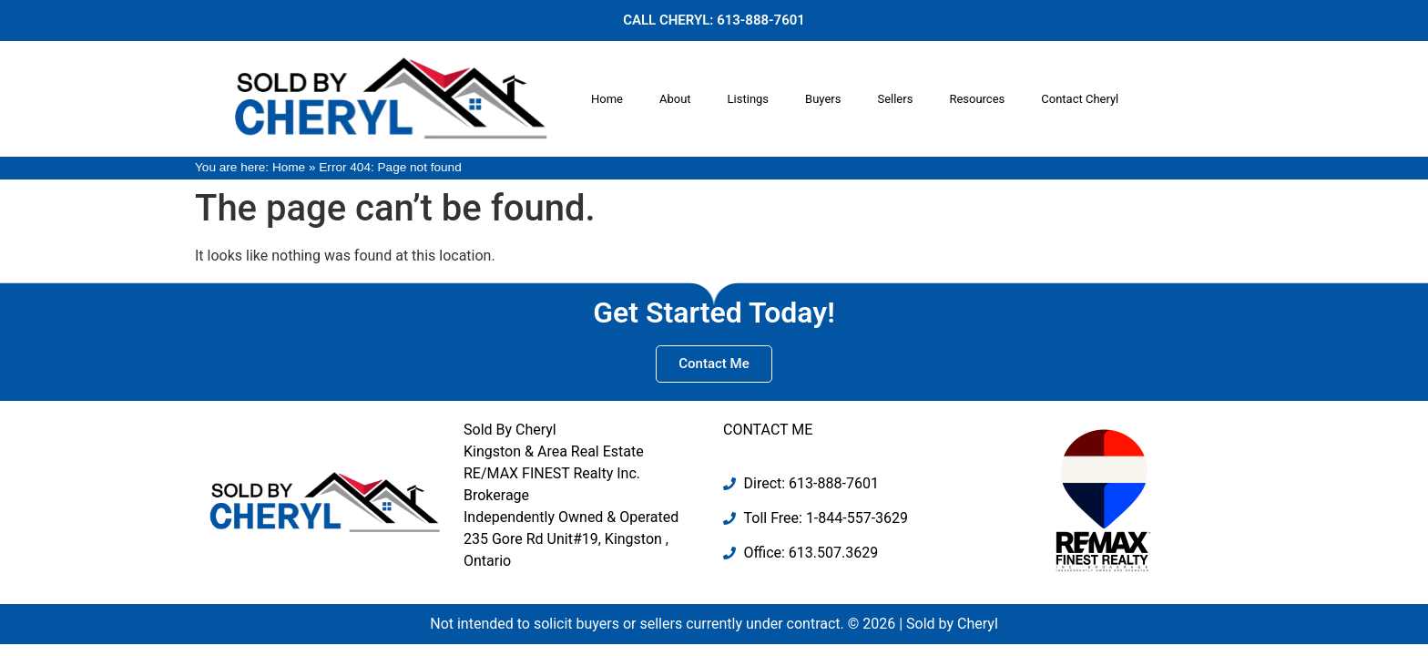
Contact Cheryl (1079, 99)
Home (607, 99)
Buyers (823, 99)
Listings (748, 99)
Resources (977, 99)
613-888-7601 (761, 20)
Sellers (895, 99)
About (675, 99)
